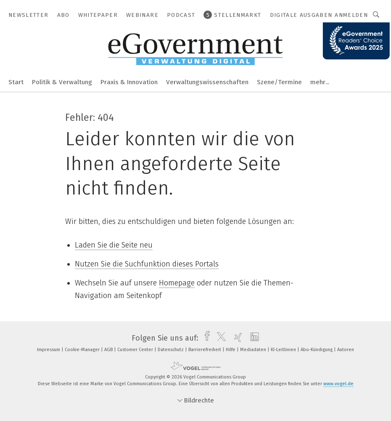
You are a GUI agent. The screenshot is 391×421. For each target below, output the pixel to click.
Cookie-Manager (83, 349)
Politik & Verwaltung (62, 82)
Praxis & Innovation (129, 82)
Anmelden (351, 15)
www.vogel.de (338, 383)
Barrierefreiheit (205, 349)
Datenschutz (171, 349)
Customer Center (135, 349)
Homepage (177, 283)
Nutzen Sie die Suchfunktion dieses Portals (147, 264)
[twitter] (219, 338)
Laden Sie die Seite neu (114, 245)
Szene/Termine (279, 82)
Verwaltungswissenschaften (207, 82)
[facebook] (205, 338)
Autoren (345, 349)
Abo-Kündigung (317, 349)
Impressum (49, 349)
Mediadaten (253, 349)
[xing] (236, 338)
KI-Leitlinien (284, 349)
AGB (109, 349)
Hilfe (231, 349)
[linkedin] (252, 338)
